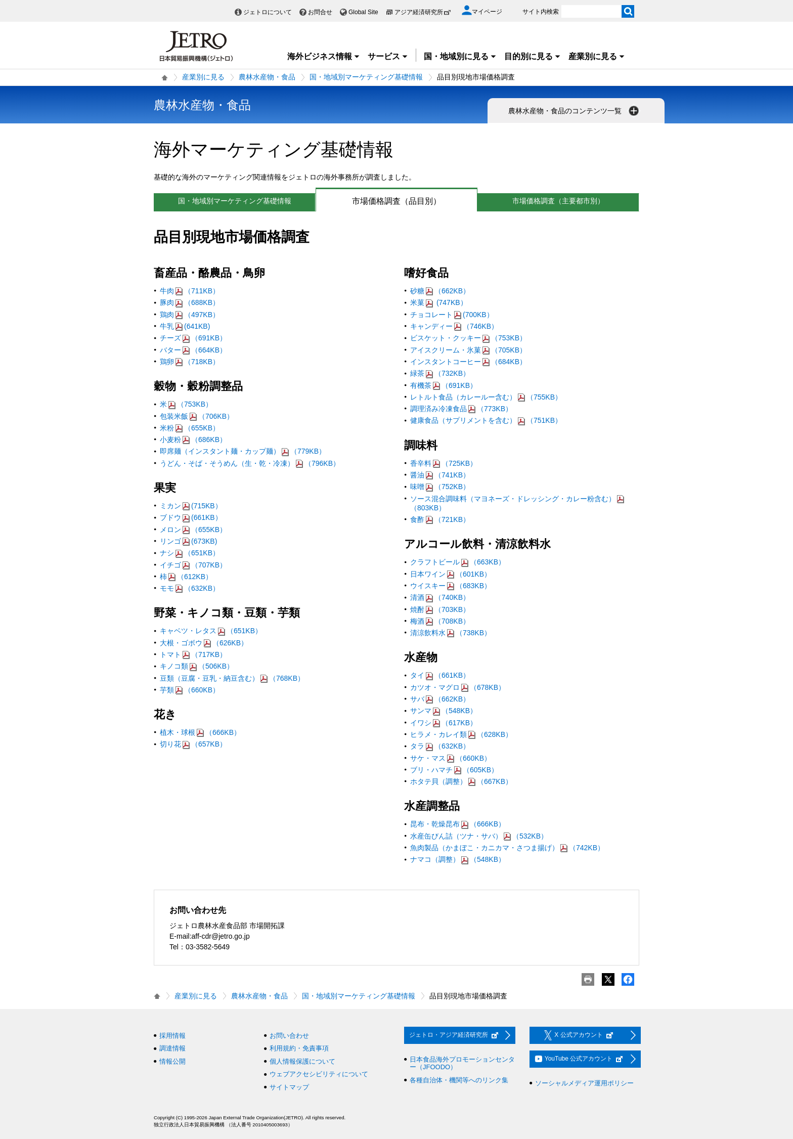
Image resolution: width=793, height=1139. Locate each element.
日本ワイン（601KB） (450, 574)
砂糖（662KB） (440, 291)
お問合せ (320, 12)
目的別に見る (532, 56)
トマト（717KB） (193, 654)
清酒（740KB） (440, 597)
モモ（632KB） (189, 588)
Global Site (363, 12)
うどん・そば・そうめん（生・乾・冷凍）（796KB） (250, 463)
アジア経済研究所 (422, 12)
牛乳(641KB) (185, 326)
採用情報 (172, 1035)
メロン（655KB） (193, 529)
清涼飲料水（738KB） (450, 633)
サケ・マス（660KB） (450, 758)
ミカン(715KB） (191, 506)
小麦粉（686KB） (193, 439)
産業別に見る (596, 56)
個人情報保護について (302, 1061)
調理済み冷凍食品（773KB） (461, 409)
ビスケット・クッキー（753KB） (468, 338)
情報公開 (172, 1061)
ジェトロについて (267, 12)
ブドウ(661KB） (191, 517)
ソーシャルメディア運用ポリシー (584, 1083)
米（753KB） (186, 404)
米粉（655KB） (189, 428)
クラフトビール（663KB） (457, 562)
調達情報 (172, 1048)
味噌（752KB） (440, 487)
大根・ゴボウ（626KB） (204, 643)
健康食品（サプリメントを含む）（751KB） (486, 420)
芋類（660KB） (189, 690)
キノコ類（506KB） (197, 666)
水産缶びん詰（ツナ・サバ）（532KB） (479, 836)
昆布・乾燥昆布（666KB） (457, 824)
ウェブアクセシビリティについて (319, 1074)
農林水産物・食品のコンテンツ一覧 (574, 111)
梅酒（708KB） (440, 621)
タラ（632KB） (440, 746)
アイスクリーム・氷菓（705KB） (468, 350)
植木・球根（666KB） (200, 732)
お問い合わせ (289, 1035)
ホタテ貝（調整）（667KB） (461, 781)
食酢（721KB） (440, 519)
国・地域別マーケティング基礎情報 (366, 77)
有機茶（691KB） (443, 385)
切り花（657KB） (193, 744)
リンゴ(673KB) (188, 541)
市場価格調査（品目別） (378, 201)
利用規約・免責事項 (299, 1048)
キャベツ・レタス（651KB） (211, 631)
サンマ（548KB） (443, 711)
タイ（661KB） (440, 675)
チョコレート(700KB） (452, 315)
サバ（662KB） (440, 699)
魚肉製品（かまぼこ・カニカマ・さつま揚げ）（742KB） (507, 848)
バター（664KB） (193, 350)
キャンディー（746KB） (454, 326)
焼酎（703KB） (440, 609)
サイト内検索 (540, 11)
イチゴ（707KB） (193, 565)
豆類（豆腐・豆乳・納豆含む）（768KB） (232, 678)
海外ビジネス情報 (323, 56)
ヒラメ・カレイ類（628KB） (461, 734)
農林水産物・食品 (267, 77)
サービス (388, 56)
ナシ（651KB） (189, 553)
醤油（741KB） (440, 475)
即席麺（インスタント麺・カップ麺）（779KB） (243, 451)
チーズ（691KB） (193, 338)
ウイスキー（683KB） (450, 586)
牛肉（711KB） (189, 291)
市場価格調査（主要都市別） (558, 201)
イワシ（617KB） (443, 723)
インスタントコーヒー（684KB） (468, 362)
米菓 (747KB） (438, 302)
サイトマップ (289, 1087)
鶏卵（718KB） (189, 362)
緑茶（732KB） (440, 373)
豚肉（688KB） (189, 302)
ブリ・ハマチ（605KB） (454, 770)
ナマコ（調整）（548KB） (457, 859)
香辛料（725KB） (443, 463)
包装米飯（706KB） (197, 416)
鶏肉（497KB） (189, 315)
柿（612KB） (186, 577)
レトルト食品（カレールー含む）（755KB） (486, 397)
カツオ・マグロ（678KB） (457, 687)
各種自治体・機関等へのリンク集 (459, 1080)
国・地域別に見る (460, 56)
